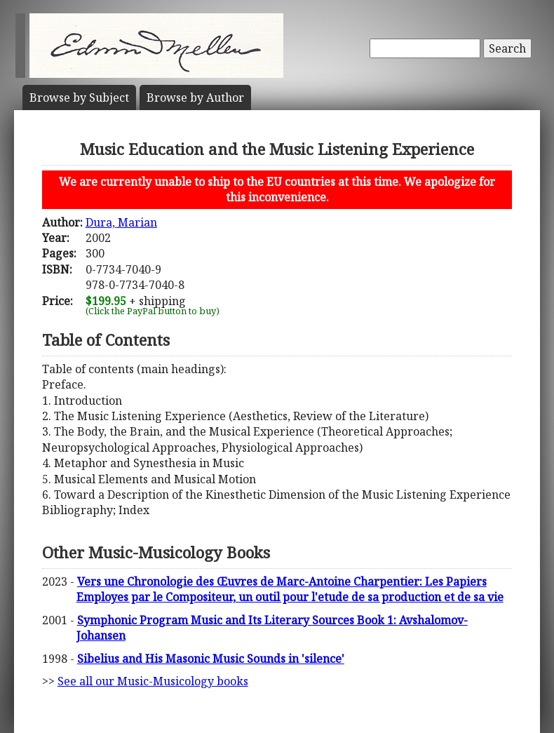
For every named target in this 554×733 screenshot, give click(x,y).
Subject (79, 97)
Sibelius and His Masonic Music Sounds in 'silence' (210, 658)
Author (195, 97)
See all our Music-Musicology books (153, 681)
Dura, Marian (121, 222)
